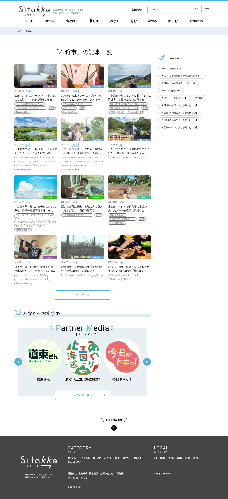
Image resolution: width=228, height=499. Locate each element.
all (121, 91)
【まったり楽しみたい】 (26, 222)
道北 (171, 458)
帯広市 (18, 226)
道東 (187, 458)
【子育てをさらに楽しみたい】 (122, 219)
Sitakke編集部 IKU (135, 112)
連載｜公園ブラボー (117, 215)
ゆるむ (173, 21)
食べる (50, 21)
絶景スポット (39, 166)
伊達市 (145, 108)
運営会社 (72, 473)
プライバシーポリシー (79, 478)
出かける (72, 21)
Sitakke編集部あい (23, 112)
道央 (28, 91)
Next (147, 362)
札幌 (162, 458)
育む (133, 21)
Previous (18, 362)
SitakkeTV (196, 21)
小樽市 (74, 166)
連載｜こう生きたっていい (27, 275)
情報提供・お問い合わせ (101, 473)
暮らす (94, 21)
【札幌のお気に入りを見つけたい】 (77, 161)
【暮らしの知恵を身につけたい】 (29, 104)
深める (152, 21)
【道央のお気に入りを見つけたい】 (30, 108)
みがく (114, 21)
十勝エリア (29, 226)
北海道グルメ (114, 279)
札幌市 (98, 161)
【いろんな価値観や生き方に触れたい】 (32, 279)
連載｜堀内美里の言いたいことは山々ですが (127, 104)
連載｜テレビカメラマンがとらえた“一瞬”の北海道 (35, 216)
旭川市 (42, 222)
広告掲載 (82, 473)
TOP (19, 31)
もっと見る (83, 295)
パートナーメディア (164, 473)
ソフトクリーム (69, 108)
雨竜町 (121, 112)
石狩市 (29, 31)
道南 (179, 458)
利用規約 (119, 473)
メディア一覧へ (82, 395)
